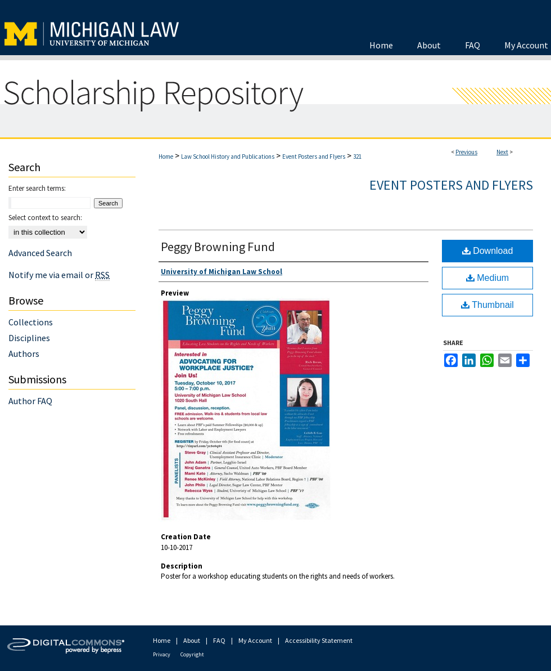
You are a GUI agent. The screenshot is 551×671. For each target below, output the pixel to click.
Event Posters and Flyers (313, 156)
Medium (487, 278)
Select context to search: (45, 217)
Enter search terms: (37, 188)
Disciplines (29, 337)
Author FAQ (30, 400)
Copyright (192, 654)
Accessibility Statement (319, 640)
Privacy (161, 654)
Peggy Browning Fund (218, 246)
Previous (466, 152)
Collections (30, 322)
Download (487, 251)
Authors (23, 353)
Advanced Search (40, 252)
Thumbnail (487, 305)
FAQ (219, 640)
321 (357, 156)
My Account (255, 640)
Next (502, 152)
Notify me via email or (59, 274)
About (191, 640)
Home (166, 156)
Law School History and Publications (227, 156)
